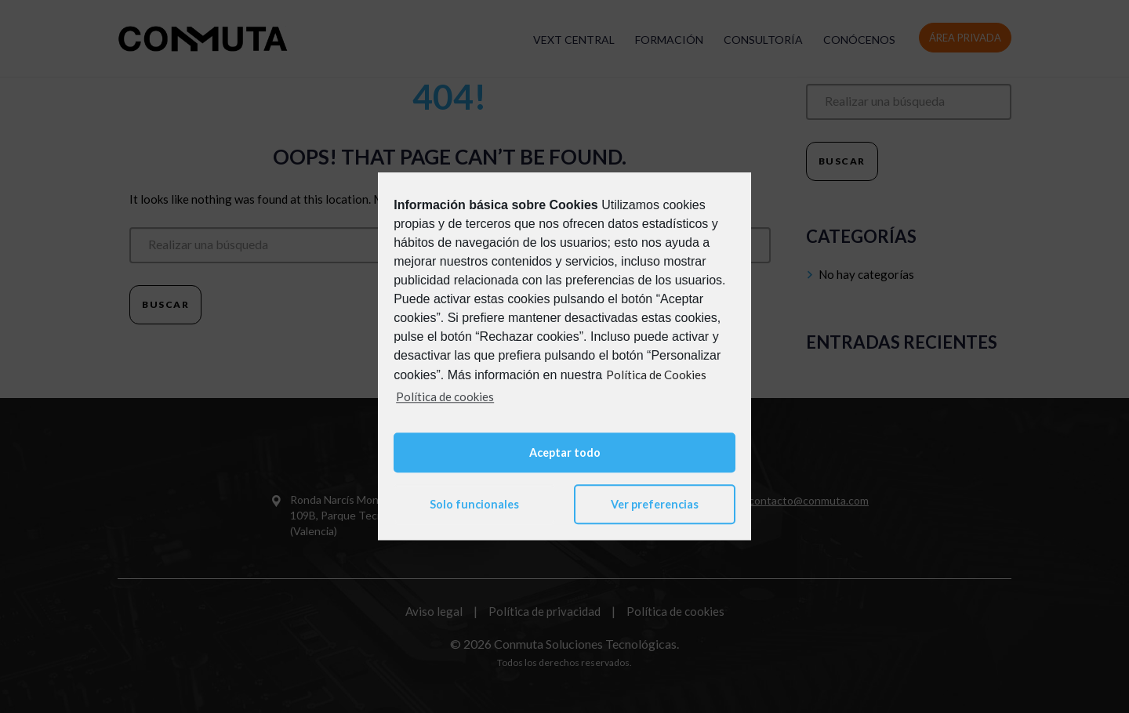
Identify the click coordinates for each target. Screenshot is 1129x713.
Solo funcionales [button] (474, 504)
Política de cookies (445, 396)
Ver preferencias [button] (655, 504)
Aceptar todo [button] (565, 452)
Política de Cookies (656, 374)
